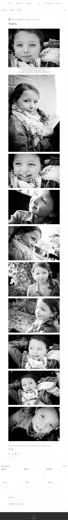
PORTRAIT (12, 9)
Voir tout (65, 465)
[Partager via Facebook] (9, 454)
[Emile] (34, 474)
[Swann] (11, 474)
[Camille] (56, 474)
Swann (4, 482)
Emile (27, 482)
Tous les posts (4, 9)
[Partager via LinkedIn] (15, 454)
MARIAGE (19, 9)
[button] (65, 10)
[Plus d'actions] (59, 19)
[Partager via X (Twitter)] (12, 454)
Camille (50, 482)
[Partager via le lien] (19, 454)
